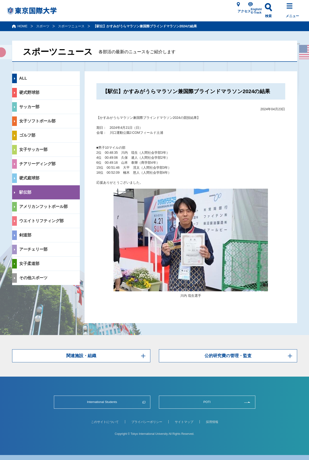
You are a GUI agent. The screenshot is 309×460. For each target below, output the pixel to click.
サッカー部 (29, 107)
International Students (102, 402)
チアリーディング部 (37, 164)
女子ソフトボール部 (37, 121)
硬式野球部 (29, 92)
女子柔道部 (29, 263)
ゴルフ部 (27, 135)
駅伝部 (25, 192)
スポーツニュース (71, 26)
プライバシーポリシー (146, 422)
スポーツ (42, 26)
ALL (23, 78)
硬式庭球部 (29, 178)
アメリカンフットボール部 (43, 206)
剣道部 (25, 235)
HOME (23, 26)
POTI (207, 402)
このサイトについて (105, 422)
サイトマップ (184, 422)
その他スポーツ (33, 278)
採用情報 (212, 422)
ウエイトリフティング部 (41, 221)
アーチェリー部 (33, 249)
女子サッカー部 (33, 149)
